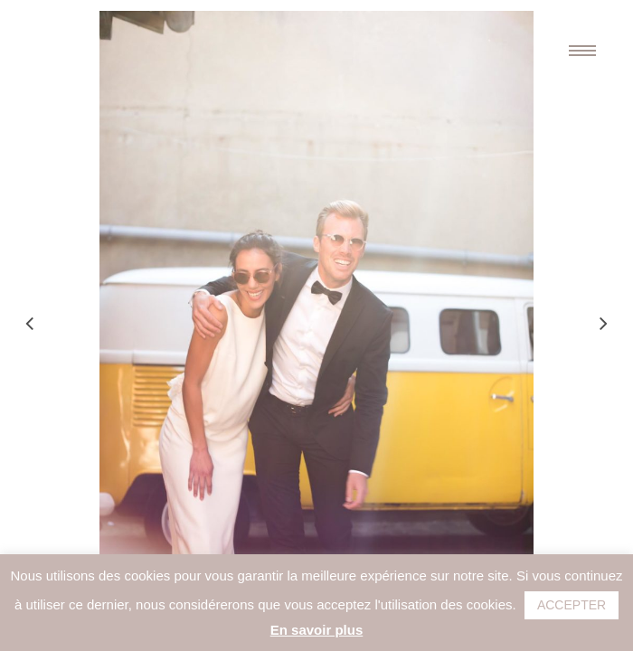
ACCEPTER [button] (571, 605)
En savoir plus (317, 629)
